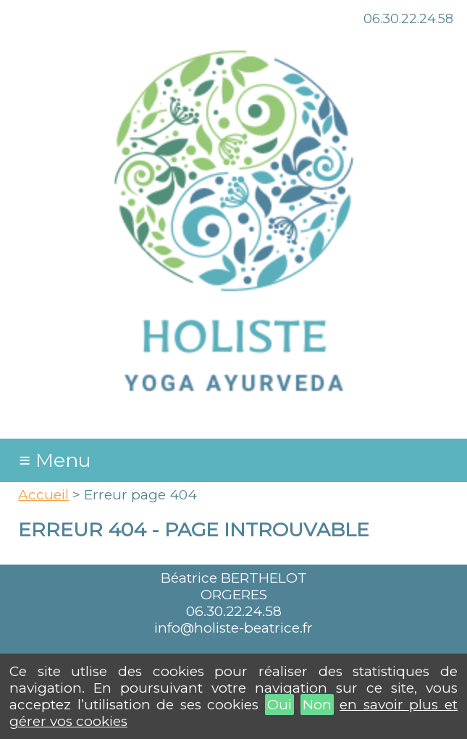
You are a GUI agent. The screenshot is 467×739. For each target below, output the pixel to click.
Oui (279, 704)
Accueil (43, 494)
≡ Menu (56, 460)
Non (317, 704)
